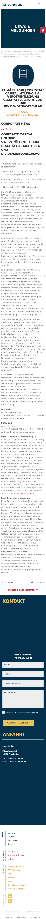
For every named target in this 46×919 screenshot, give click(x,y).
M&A (10, 881)
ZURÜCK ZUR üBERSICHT (23, 590)
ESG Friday (13, 851)
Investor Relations (16, 866)
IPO (9, 873)
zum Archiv (6, 129)
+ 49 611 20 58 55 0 (16, 758)
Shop (10, 844)
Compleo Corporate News (19, 51)
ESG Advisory (14, 870)
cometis (11, 832)
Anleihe (11, 877)
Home (3, 51)
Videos (11, 859)
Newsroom (12, 840)
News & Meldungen (17, 855)
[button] (39, 4)
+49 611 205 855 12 (23, 657)
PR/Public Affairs (15, 888)
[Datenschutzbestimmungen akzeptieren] (40, 713)
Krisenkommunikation (17, 885)
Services (11, 836)
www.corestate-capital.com (22, 493)
